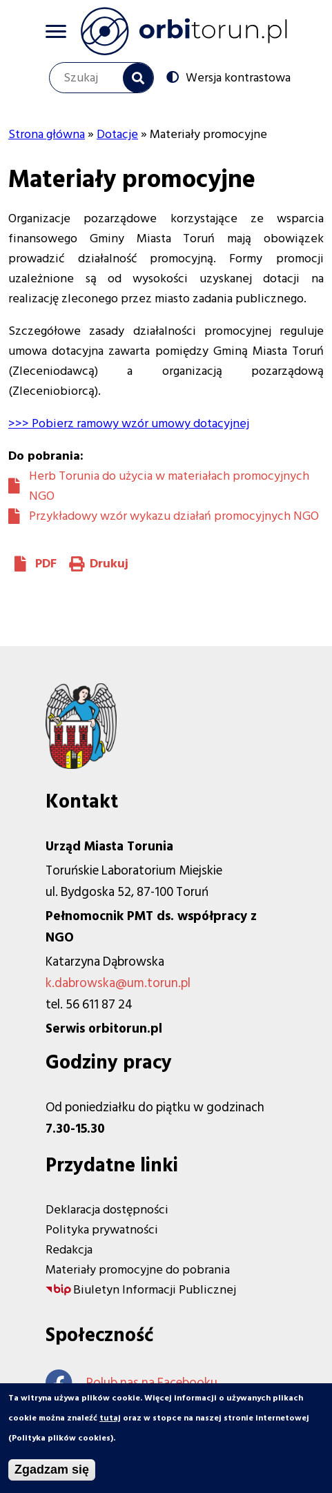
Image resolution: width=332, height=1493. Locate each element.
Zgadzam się (51, 1474)
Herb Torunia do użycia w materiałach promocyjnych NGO (169, 486)
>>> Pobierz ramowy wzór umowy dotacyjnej (128, 423)
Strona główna (46, 134)
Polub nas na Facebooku (131, 1382)
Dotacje (117, 134)
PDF (46, 564)
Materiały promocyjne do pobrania (138, 1270)
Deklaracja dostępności (107, 1210)
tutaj (110, 1422)
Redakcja (69, 1250)
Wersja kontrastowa (238, 77)
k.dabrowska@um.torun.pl (118, 983)
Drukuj (109, 564)
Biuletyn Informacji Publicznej (154, 1290)
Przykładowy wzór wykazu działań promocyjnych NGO (174, 516)
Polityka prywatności (102, 1230)
